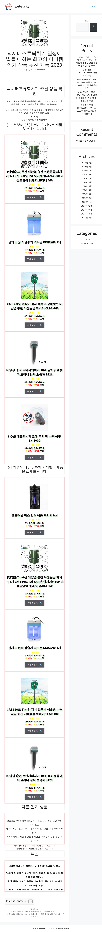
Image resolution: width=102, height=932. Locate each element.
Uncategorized (87, 243)
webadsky (22, 6)
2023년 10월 (86, 213)
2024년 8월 (87, 174)
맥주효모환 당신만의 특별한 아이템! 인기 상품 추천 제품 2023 (35, 911)
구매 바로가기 (34, 197)
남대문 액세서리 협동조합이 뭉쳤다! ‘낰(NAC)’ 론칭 (35, 866)
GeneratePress (63, 928)
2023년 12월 (86, 206)
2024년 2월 (87, 198)
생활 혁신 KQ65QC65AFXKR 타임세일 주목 (87, 72)
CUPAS (92, 6)
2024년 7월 (87, 178)
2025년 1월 (87, 170)
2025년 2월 (87, 166)
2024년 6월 (87, 182)
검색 (87, 21)
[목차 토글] (29, 901)
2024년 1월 (87, 202)
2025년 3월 (87, 162)
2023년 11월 (86, 209)
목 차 (35, 116)
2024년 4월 (87, 190)
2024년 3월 (87, 194)
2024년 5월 (87, 186)
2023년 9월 (87, 217)
